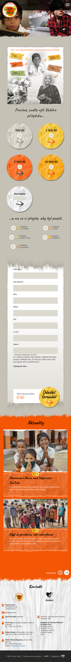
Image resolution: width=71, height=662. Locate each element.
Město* (16, 307)
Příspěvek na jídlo (51, 228)
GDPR (46, 656)
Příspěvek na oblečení (51, 237)
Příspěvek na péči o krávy (19, 237)
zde (30, 634)
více (47, 489)
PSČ (14, 319)
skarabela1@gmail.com (18, 646)
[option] (35, 20)
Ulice (15, 294)
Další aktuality (51, 573)
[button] (67, 4)
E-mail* (16, 332)
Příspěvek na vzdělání (19, 228)
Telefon (15, 344)
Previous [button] (6, 20)
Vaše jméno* (17, 269)
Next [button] (65, 20)
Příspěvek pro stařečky (20, 246)
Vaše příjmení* (18, 282)
